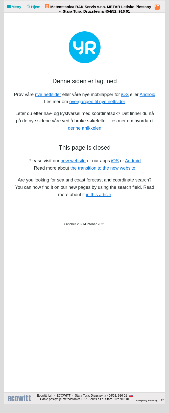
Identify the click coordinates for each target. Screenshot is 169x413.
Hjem (32, 7)
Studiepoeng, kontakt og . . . (150, 400)
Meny (15, 7)
